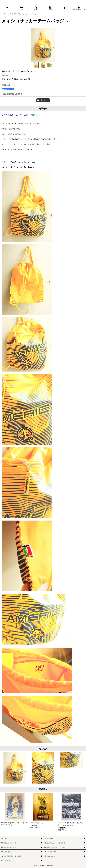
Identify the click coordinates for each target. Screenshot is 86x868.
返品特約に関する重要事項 (12, 94)
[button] (36, 8)
